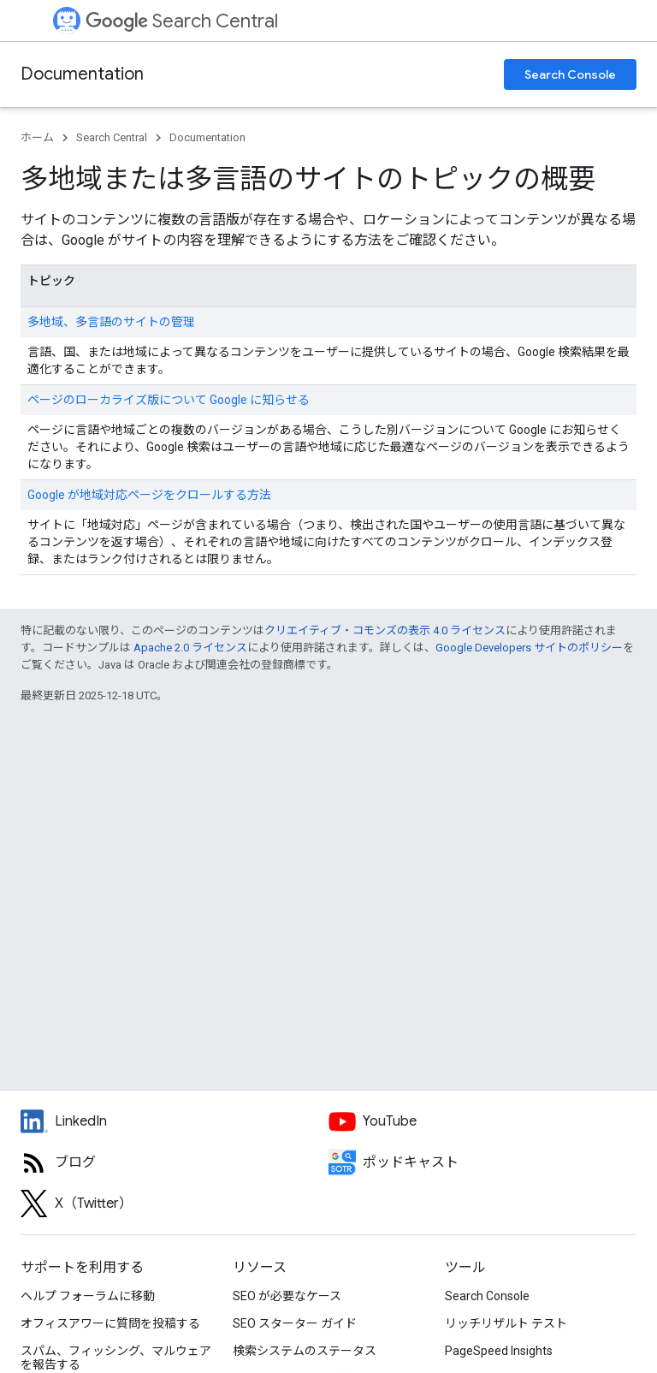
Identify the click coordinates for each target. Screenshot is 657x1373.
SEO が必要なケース (287, 1296)
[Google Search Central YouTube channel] (482, 1121)
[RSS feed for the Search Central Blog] (174, 1162)
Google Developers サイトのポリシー (529, 647)
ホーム (37, 137)
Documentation (82, 74)
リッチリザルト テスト (506, 1323)
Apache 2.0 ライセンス (190, 647)
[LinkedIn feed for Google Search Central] (174, 1121)
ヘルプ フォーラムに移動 (88, 1296)
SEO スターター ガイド (295, 1323)
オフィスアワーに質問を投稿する (110, 1323)
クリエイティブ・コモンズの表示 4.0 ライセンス (385, 630)
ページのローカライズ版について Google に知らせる (168, 400)
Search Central (182, 21)
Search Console (570, 74)
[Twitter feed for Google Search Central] (174, 1203)
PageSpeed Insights (499, 1351)
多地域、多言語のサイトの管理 (111, 322)
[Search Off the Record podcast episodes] (482, 1162)
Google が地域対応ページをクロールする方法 (149, 495)
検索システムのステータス (304, 1351)
